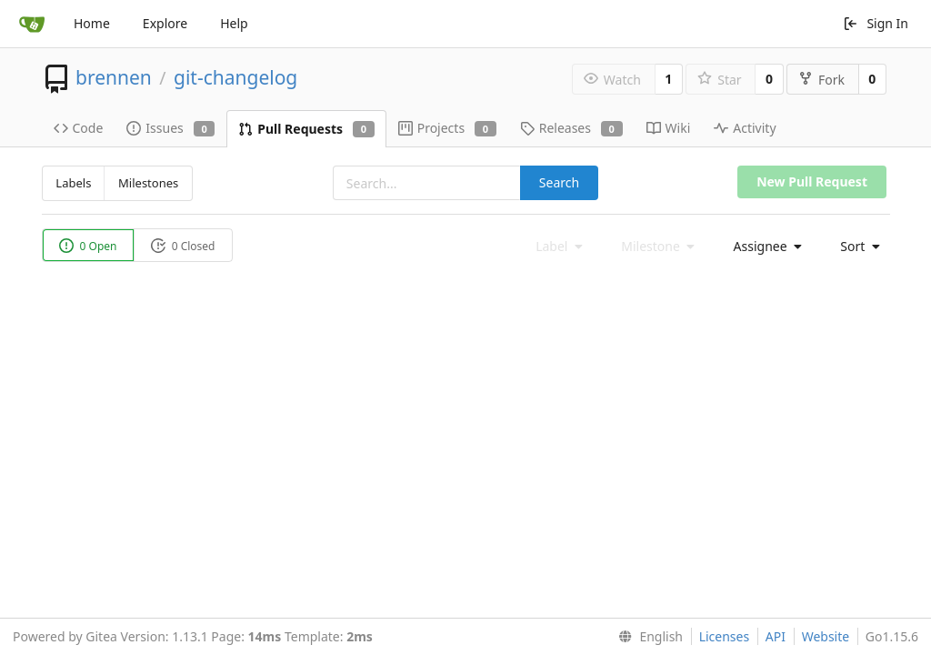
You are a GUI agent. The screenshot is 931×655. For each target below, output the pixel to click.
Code (79, 127)
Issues (170, 127)
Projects (447, 127)
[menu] (763, 246)
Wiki (668, 127)
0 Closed (183, 246)
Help (234, 23)
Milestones (148, 183)
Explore (165, 23)
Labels (73, 183)
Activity (745, 127)
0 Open (88, 246)
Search (559, 182)
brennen (113, 77)
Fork (821, 79)
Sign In (875, 23)
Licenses (724, 636)
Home (92, 23)
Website (826, 636)
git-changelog (235, 77)
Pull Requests (306, 128)
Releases (571, 127)
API (776, 636)
